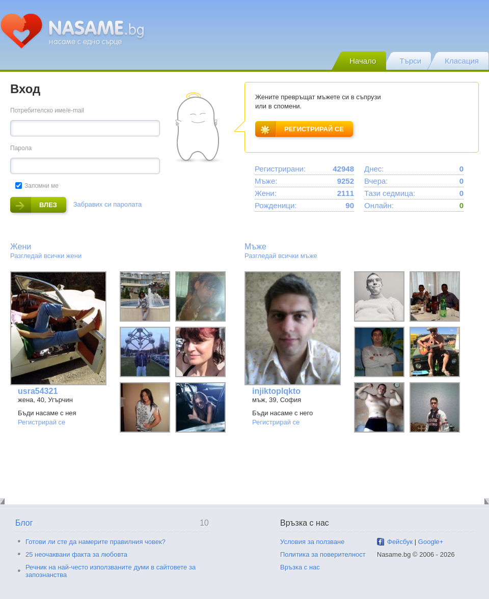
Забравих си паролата (107, 204)
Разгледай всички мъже (280, 256)
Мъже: (266, 181)
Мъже (255, 246)
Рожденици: (275, 205)
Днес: (374, 168)
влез (33, 205)
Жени (20, 246)
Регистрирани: (280, 168)
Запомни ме (37, 185)
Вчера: (376, 181)
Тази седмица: (389, 193)
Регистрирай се (41, 422)
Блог (24, 523)
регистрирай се (299, 129)
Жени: (266, 193)
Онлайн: (379, 205)
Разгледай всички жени (46, 256)
